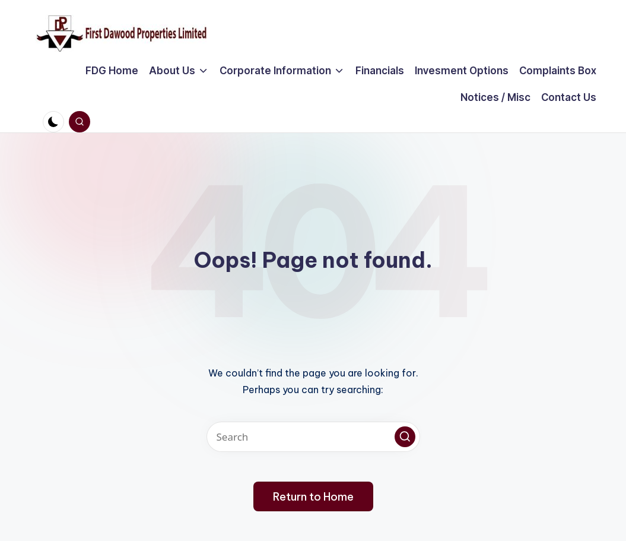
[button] (405, 436)
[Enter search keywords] (313, 437)
